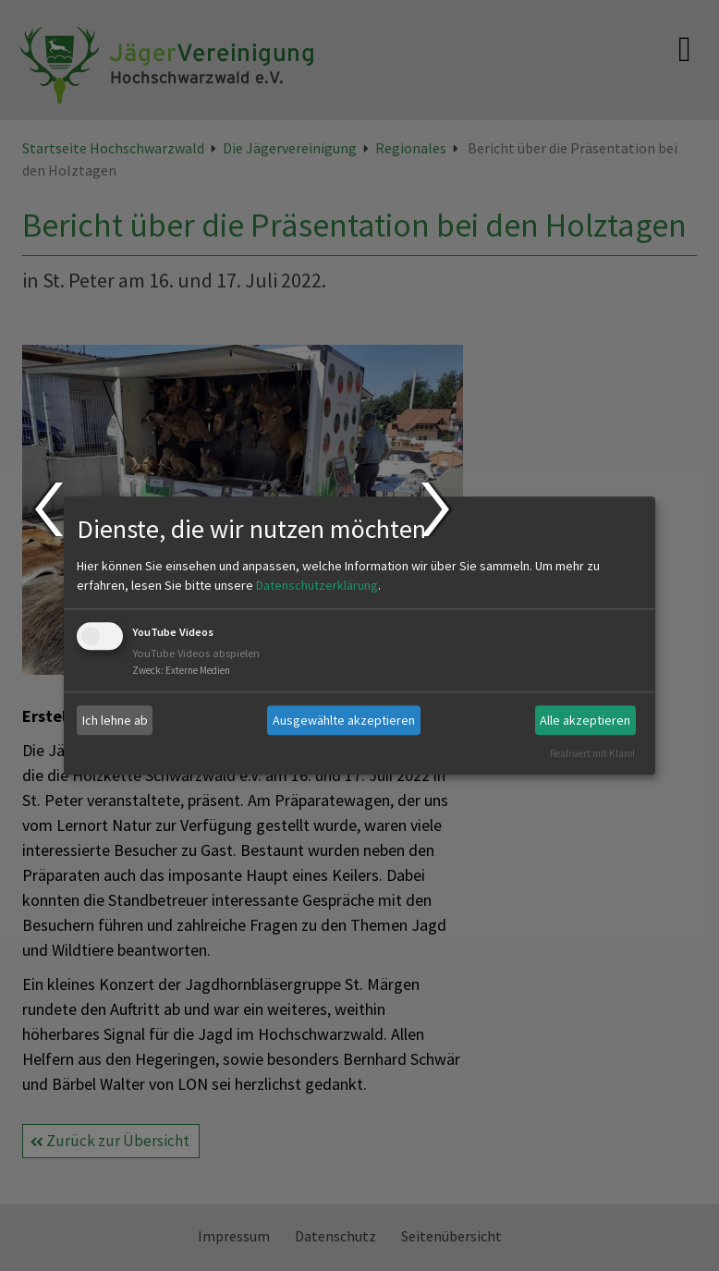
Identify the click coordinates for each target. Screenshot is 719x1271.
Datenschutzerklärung (317, 586)
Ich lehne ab (115, 720)
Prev (47, 509)
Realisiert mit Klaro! (592, 753)
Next (437, 509)
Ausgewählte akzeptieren (344, 720)
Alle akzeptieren (585, 720)
